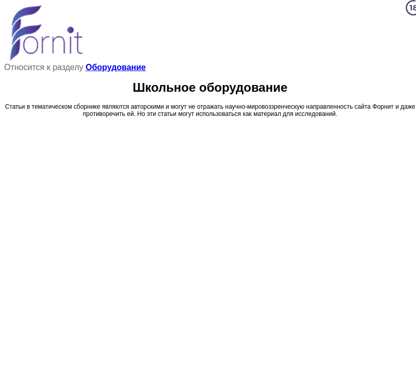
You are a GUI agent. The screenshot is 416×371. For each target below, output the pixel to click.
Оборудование (115, 67)
